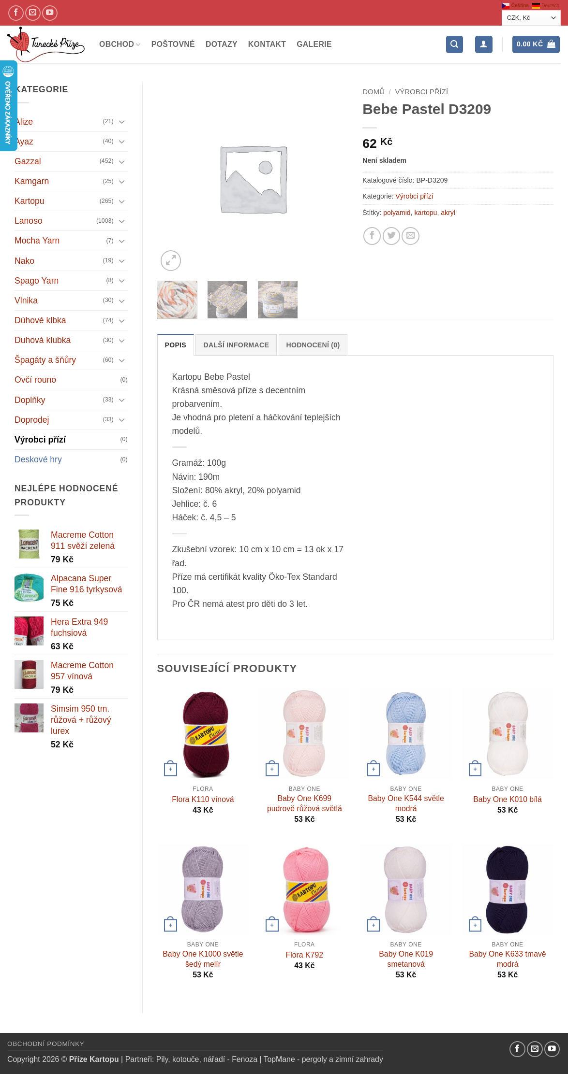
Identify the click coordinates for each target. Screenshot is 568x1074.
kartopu (425, 212)
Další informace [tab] (236, 345)
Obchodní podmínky (45, 1043)
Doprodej (32, 420)
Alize (24, 122)
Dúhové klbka (40, 320)
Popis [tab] (175, 345)
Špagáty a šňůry (45, 360)
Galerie (314, 44)
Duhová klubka (43, 340)
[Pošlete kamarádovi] (410, 235)
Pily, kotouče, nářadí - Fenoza (206, 1059)
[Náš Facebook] (16, 13)
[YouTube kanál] (50, 13)
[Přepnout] (122, 121)
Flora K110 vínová (203, 799)
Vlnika (26, 300)
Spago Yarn (37, 281)
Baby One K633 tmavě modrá (507, 959)
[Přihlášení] (483, 44)
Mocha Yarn (37, 240)
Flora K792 (304, 955)
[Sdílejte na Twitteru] (391, 235)
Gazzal (28, 161)
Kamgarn (32, 181)
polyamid (396, 212)
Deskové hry (38, 459)
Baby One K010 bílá (507, 799)
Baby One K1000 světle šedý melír (203, 959)
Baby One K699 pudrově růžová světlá (304, 803)
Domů (373, 91)
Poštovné (173, 44)
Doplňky (30, 400)
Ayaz (24, 141)
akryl (448, 212)
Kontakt (267, 44)
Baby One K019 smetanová (406, 959)
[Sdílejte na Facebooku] (372, 235)
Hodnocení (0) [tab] (313, 345)
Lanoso (29, 221)
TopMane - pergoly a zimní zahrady (323, 1059)
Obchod (120, 44)
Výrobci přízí (40, 439)
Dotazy (222, 44)
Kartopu (30, 201)
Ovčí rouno (35, 380)
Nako (24, 261)
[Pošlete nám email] (33, 13)
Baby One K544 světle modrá (406, 803)
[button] (454, 44)
